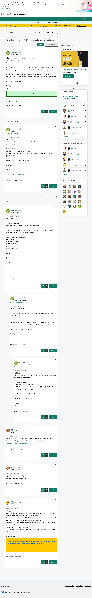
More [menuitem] (68, 14)
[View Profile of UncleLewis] (14, 52)
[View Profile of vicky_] (15, 430)
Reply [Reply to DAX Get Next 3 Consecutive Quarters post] (52, 111)
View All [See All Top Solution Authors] (66, 137)
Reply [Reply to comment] (52, 186)
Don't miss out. (81, 26)
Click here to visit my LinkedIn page (17, 548)
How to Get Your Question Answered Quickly (71, 98)
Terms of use (79, 586)
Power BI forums (11, 32)
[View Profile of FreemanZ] (13, 467)
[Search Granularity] (39, 22)
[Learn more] (68, 76)
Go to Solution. (33, 94)
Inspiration (39, 14)
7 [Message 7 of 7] (11, 180)
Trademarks (88, 586)
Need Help (14, 101)
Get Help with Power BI (39, 32)
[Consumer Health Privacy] (23, 592)
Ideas (46, 14)
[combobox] (68, 22)
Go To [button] (83, 18)
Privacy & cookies (69, 586)
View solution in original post (15, 174)
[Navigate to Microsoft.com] (6, 14)
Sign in (71, 18)
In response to (12, 133)
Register (65, 18)
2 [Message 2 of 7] (11, 556)
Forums (31, 14)
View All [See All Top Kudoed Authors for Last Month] (66, 174)
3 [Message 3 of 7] (11, 484)
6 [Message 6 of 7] (15, 344)
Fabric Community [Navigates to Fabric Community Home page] (20, 14)
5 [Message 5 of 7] (11, 280)
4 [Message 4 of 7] (11, 449)
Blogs (62, 14)
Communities (54, 14)
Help (77, 18)
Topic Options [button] (51, 44)
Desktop (54, 32)
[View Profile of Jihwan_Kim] (17, 502)
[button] (40, 44)
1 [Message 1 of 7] (11, 105)
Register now (6, 9)
